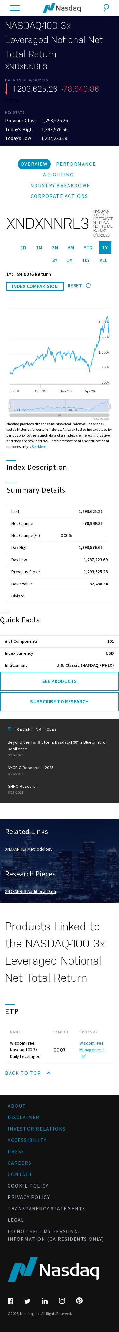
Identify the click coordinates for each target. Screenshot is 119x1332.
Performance (76, 164)
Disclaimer (24, 1117)
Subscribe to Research (59, 701)
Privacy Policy (29, 1197)
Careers (19, 1163)
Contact (20, 1174)
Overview (34, 164)
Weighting (58, 174)
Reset (79, 285)
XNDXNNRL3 (26, 66)
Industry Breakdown (59, 185)
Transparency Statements (46, 1208)
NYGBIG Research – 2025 (59, 771)
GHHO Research (59, 789)
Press (16, 1151)
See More (39, 446)
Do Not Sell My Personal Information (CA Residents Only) (56, 1235)
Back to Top (28, 1073)
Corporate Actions (59, 196)
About (17, 1106)
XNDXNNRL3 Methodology (29, 849)
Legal (16, 1220)
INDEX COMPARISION (35, 286)
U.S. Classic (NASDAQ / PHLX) (85, 665)
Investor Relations (37, 1128)
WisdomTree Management (91, 1049)
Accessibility (27, 1140)
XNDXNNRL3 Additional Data (30, 892)
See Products (59, 681)
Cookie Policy (28, 1185)
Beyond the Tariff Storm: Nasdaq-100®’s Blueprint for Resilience (59, 748)
